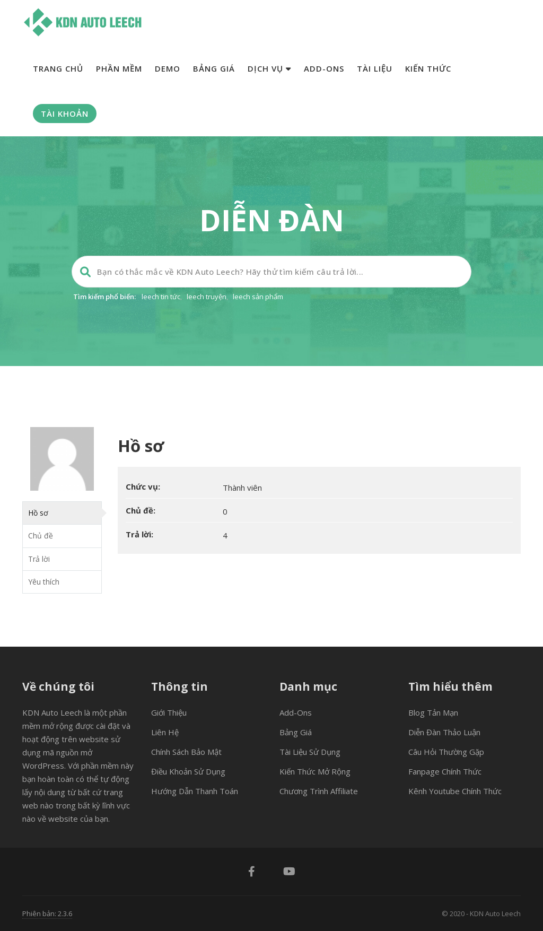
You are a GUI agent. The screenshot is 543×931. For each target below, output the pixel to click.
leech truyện (206, 296)
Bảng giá (214, 68)
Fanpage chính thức (444, 771)
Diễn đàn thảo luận (444, 732)
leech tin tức (161, 296)
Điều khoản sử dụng (188, 771)
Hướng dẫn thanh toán (194, 791)
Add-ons (324, 68)
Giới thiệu (169, 712)
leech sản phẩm (258, 296)
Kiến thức (428, 68)
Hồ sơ (38, 513)
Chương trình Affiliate (318, 791)
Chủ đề (40, 535)
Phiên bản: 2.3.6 (47, 913)
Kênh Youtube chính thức (455, 791)
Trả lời (39, 559)
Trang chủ (58, 68)
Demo (167, 68)
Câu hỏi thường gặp (446, 751)
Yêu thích (43, 582)
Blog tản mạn (433, 712)
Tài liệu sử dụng (309, 751)
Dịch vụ (269, 68)
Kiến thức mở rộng (315, 771)
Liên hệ (165, 732)
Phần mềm (119, 68)
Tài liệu (374, 68)
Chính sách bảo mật (186, 751)
